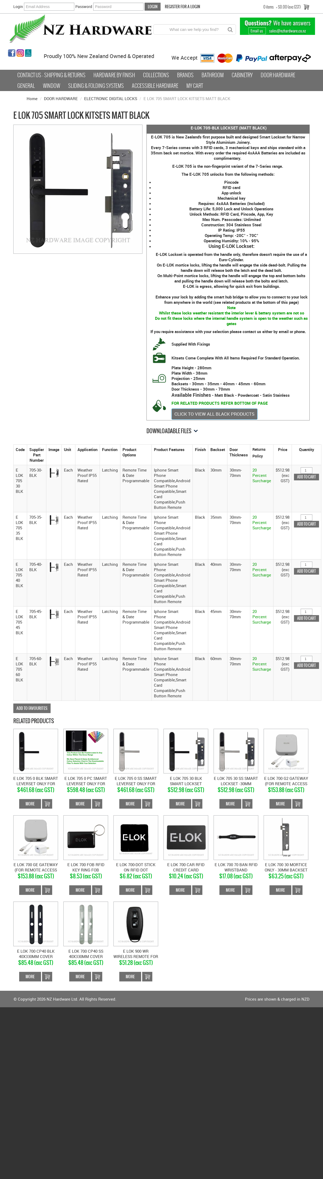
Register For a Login (182, 6)
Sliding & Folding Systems (96, 85)
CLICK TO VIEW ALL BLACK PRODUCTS (214, 414)
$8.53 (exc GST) (86, 876)
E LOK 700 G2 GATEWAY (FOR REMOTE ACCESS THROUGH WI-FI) (286, 784)
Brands (185, 75)
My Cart (194, 85)
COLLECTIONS (156, 75)
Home (32, 98)
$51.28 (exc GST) (136, 963)
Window (51, 85)
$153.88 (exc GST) (286, 790)
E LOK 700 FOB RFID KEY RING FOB (85, 867)
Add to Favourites (32, 708)
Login (18, 6)
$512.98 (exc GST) (185, 790)
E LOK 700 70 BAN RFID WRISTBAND (236, 867)
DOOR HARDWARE (61, 98)
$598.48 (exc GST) (86, 790)
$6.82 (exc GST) (136, 876)
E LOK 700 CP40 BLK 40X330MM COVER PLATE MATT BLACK (36, 956)
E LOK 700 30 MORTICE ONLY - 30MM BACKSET (286, 867)
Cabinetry (242, 75)
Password (83, 6)
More (30, 804)
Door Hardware (278, 75)
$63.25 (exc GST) (286, 876)
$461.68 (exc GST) (35, 790)
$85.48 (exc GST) (35, 963)
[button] (53, 472)
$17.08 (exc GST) (236, 876)
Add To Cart (47, 804)
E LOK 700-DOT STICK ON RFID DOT (136, 867)
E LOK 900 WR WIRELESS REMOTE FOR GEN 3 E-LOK (135, 956)
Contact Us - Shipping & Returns (51, 75)
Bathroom (213, 75)
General (26, 85)
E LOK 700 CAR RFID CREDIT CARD (186, 867)
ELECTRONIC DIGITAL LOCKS (110, 98)
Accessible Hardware (155, 85)
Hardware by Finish (114, 75)
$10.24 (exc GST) (186, 876)
